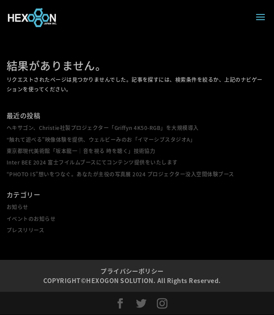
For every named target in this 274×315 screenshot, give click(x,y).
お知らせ (17, 207)
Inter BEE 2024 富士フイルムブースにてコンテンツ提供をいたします (92, 162)
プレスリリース (25, 230)
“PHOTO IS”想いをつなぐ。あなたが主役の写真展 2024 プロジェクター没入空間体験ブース (120, 174)
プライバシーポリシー (132, 270)
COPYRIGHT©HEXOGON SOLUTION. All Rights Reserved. (132, 280)
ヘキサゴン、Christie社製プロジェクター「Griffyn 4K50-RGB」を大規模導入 (103, 128)
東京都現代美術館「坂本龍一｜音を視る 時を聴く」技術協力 (81, 151)
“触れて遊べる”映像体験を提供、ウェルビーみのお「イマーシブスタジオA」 (101, 140)
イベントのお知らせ (31, 219)
